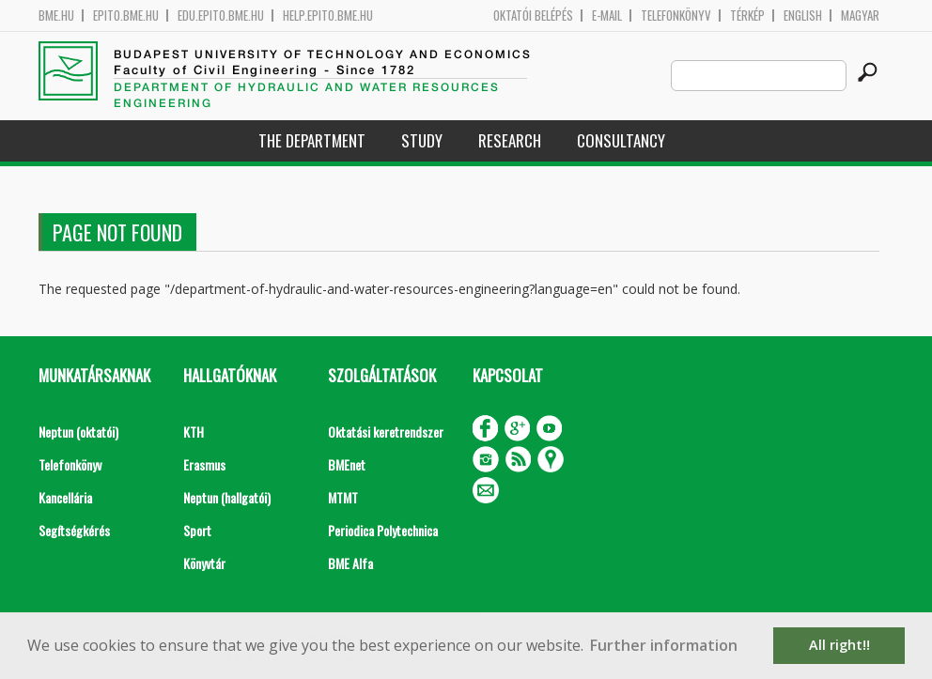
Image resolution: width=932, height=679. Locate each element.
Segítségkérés (74, 530)
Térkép (747, 15)
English (803, 15)
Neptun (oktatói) (78, 431)
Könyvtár (204, 563)
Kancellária (65, 497)
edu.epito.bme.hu (221, 15)
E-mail (607, 15)
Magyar (860, 15)
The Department (311, 140)
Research (509, 140)
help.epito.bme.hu (328, 15)
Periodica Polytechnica (383, 530)
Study (422, 140)
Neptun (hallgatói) (227, 497)
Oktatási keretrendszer (385, 431)
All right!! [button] (839, 645)
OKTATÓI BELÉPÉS (533, 15)
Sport (197, 530)
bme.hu (56, 15)
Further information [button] (664, 645)
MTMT (343, 497)
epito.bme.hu (126, 15)
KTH (193, 431)
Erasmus (204, 464)
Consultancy (621, 140)
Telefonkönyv (676, 15)
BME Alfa (350, 563)
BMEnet (346, 464)
